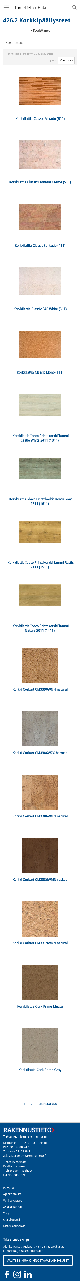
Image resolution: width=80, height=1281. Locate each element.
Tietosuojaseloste (15, 1162)
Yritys (7, 1213)
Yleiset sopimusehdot (17, 1170)
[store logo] (30, 6)
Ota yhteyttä (11, 1219)
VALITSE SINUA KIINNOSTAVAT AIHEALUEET (38, 1260)
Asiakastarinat (12, 1207)
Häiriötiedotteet (14, 1175)
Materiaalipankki (14, 1226)
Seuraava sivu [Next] (48, 1104)
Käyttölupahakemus (16, 1166)
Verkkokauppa (12, 1200)
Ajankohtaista (12, 1194)
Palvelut (8, 1187)
